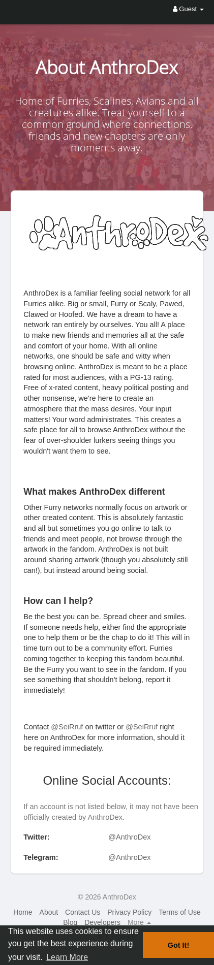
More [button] (139, 922)
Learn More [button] (67, 957)
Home (22, 912)
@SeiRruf (67, 727)
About (49, 912)
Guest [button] (188, 9)
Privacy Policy (129, 912)
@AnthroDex (129, 837)
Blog (70, 922)
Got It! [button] (178, 945)
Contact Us (82, 912)
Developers (102, 922)
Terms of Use (179, 912)
